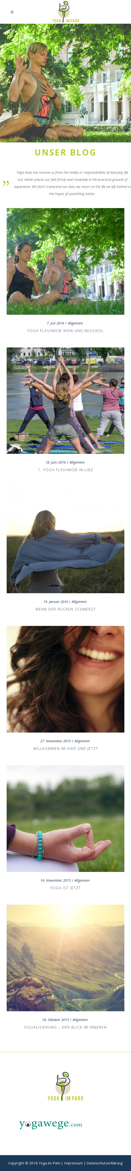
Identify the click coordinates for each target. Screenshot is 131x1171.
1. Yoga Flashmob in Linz (65, 469)
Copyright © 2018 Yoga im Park (34, 1163)
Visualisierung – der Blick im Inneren (65, 1027)
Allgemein (75, 323)
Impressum (73, 1163)
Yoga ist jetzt (65, 887)
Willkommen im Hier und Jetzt (65, 748)
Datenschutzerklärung (105, 1163)
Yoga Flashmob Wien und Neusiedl (66, 330)
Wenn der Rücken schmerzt (65, 609)
